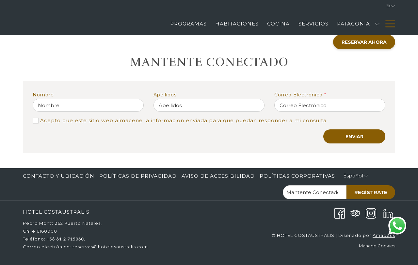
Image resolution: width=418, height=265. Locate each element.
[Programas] (188, 23)
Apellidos (165, 95)
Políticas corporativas (297, 176)
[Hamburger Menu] (387, 23)
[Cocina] (278, 23)
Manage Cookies (377, 245)
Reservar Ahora (364, 42)
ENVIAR (354, 137)
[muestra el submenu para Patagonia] (377, 23)
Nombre (43, 95)
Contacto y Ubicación (58, 176)
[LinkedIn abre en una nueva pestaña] (388, 213)
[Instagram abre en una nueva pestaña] (371, 213)
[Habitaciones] (237, 23)
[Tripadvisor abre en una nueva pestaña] (355, 213)
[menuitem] (59, 176)
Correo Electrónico (300, 95)
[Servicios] (313, 23)
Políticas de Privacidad (138, 176)
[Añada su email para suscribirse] (314, 192)
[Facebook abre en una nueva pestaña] (339, 213)
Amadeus (384, 235)
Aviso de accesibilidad (218, 176)
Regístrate (370, 192)
